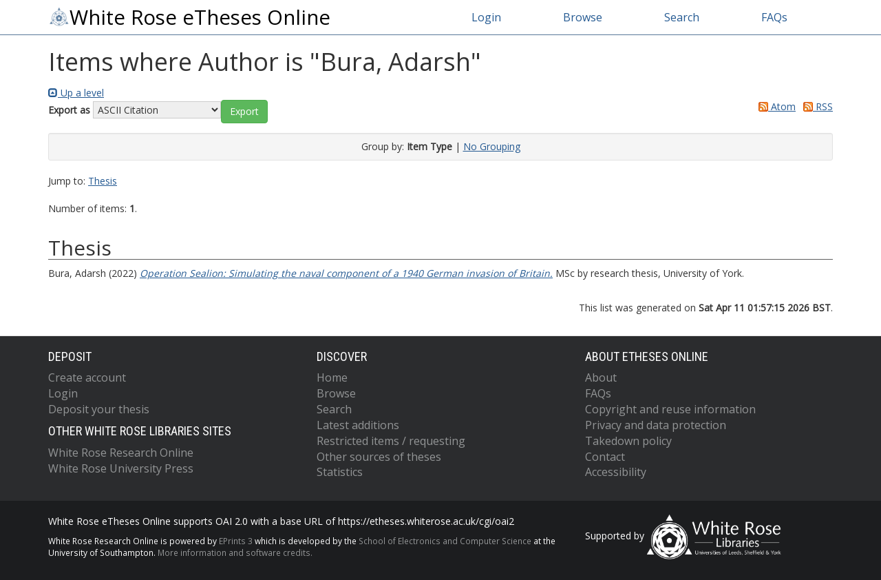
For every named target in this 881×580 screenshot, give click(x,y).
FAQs (774, 17)
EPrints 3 (236, 540)
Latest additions (358, 425)
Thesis (102, 180)
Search (681, 17)
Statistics (340, 471)
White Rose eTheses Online (189, 17)
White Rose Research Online (120, 452)
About (601, 377)
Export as (69, 109)
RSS (815, 106)
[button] (244, 111)
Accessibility (615, 471)
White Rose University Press (120, 468)
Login (486, 17)
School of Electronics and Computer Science (445, 540)
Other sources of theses (379, 456)
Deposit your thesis (98, 409)
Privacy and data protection (655, 425)
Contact (605, 456)
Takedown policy (628, 440)
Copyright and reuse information (670, 409)
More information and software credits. (235, 552)
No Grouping (491, 146)
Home (332, 377)
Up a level (76, 92)
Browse (582, 17)
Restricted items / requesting (391, 440)
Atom (775, 106)
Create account (87, 377)
